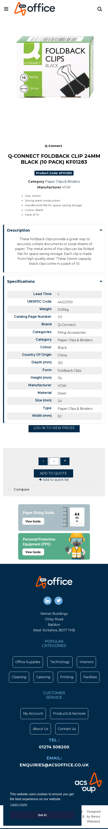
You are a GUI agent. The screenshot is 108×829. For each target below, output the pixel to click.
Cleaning (19, 677)
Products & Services (69, 713)
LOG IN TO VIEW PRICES (54, 428)
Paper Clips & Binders (62, 182)
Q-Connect (53, 146)
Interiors (86, 662)
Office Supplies (27, 662)
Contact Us (67, 729)
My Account (33, 713)
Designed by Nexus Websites (93, 816)
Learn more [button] (18, 804)
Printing (66, 677)
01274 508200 (54, 747)
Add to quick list (54, 480)
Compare (17, 490)
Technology (60, 662)
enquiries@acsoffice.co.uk (54, 765)
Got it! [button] (42, 815)
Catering (43, 677)
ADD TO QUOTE (53, 473)
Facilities (90, 677)
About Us (40, 729)
